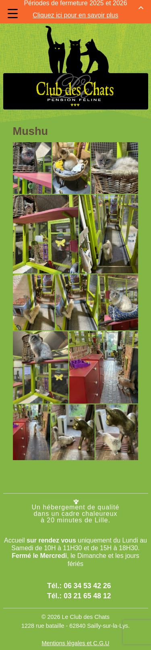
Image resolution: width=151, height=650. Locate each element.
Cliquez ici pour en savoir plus (75, 9)
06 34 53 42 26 (87, 575)
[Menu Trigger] (13, 13)
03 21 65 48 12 (87, 585)
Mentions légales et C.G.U (76, 632)
